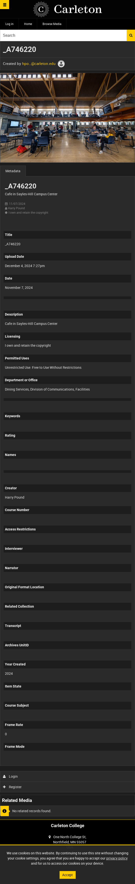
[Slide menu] (4, 4)
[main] (67, 430)
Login (10, 776)
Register (12, 787)
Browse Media (52, 24)
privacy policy (117, 858)
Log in (9, 24)
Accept (67, 874)
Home (28, 24)
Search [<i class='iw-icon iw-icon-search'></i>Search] (131, 35)
